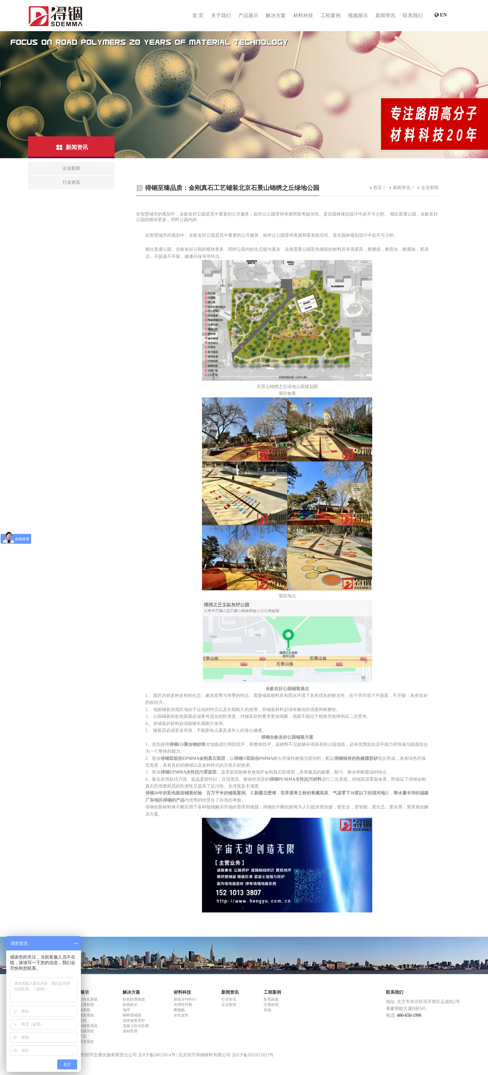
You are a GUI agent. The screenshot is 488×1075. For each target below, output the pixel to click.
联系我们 (413, 15)
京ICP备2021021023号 (253, 1055)
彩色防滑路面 (134, 999)
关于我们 (221, 15)
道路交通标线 (83, 1004)
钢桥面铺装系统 (85, 1026)
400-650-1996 (409, 1015)
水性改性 (181, 1015)
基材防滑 (130, 1031)
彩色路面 (271, 999)
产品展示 (248, 15)
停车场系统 (81, 1010)
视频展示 (358, 15)
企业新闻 (430, 187)
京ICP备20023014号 (157, 1055)
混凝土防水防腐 (136, 1026)
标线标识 (130, 1004)
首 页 (198, 15)
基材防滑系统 (83, 1041)
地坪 (126, 1010)
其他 (267, 1010)
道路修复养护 (134, 1020)
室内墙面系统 (83, 1015)
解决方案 (276, 15)
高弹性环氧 (183, 1004)
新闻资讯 (385, 15)
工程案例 (330, 15)
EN (444, 15)
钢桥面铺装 (132, 1015)
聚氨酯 (179, 1010)
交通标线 (271, 1004)
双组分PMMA (185, 999)
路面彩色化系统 (85, 999)
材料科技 (303, 15)
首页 (377, 187)
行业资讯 (228, 999)
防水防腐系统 (83, 1031)
